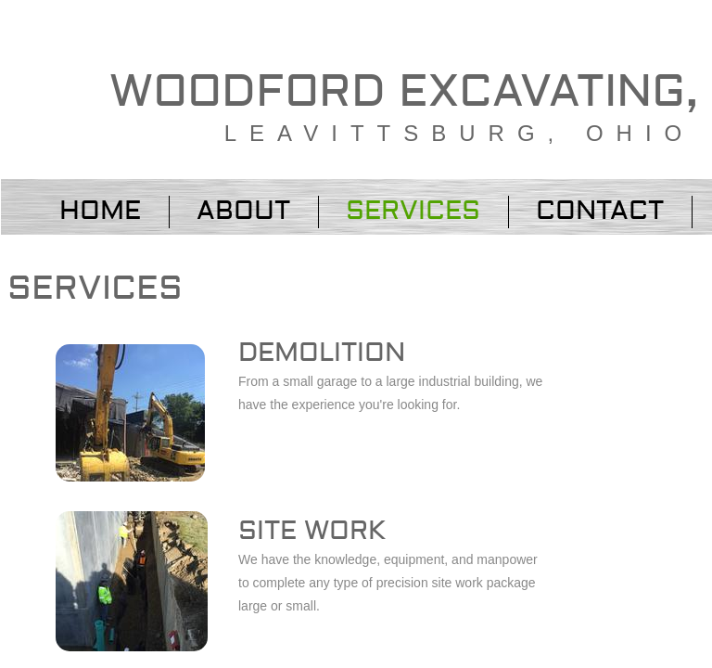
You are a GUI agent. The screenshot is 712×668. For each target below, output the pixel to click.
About (243, 211)
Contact (600, 211)
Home (100, 211)
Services (413, 211)
